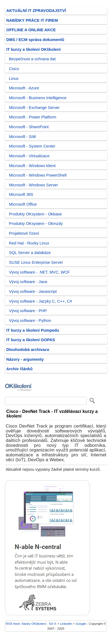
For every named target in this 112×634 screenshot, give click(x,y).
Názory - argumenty (25, 359)
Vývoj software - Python (30, 320)
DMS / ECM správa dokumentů (35, 39)
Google (81, 623)
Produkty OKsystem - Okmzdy (36, 223)
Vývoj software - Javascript (33, 291)
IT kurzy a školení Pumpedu (32, 330)
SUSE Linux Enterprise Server (36, 262)
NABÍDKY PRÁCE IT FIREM (32, 20)
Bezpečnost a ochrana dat (32, 59)
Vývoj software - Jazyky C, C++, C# (40, 301)
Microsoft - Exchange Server (34, 107)
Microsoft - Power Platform (32, 117)
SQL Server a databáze (30, 252)
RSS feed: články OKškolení (26, 623)
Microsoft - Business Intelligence (37, 98)
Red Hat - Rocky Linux (29, 243)
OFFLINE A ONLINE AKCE (31, 30)
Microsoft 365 (21, 194)
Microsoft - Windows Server (33, 185)
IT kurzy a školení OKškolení (33, 49)
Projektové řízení (24, 233)
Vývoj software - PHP (28, 311)
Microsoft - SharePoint (29, 127)
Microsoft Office (23, 204)
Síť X (52, 623)
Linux (14, 78)
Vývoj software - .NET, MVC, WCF (39, 272)
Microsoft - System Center (32, 146)
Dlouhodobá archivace (27, 349)
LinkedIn (66, 623)
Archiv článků (19, 369)
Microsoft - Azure (24, 88)
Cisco (14, 69)
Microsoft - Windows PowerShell (37, 175)
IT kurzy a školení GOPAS (30, 340)
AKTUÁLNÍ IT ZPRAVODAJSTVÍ (36, 10)
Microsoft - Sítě (22, 136)
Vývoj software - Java (28, 282)
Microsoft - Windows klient (32, 166)
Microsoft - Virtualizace (29, 156)
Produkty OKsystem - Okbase (35, 214)
